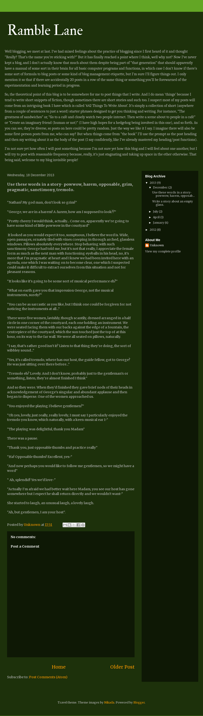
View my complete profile (163, 251)
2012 (153, 229)
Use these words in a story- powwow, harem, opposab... (173, 194)
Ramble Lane (45, 30)
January (159, 222)
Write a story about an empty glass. (172, 203)
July (156, 211)
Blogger (139, 702)
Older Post (122, 667)
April (156, 217)
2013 (153, 182)
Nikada (109, 702)
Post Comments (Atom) (48, 677)
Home (59, 667)
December (160, 187)
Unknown (157, 245)
